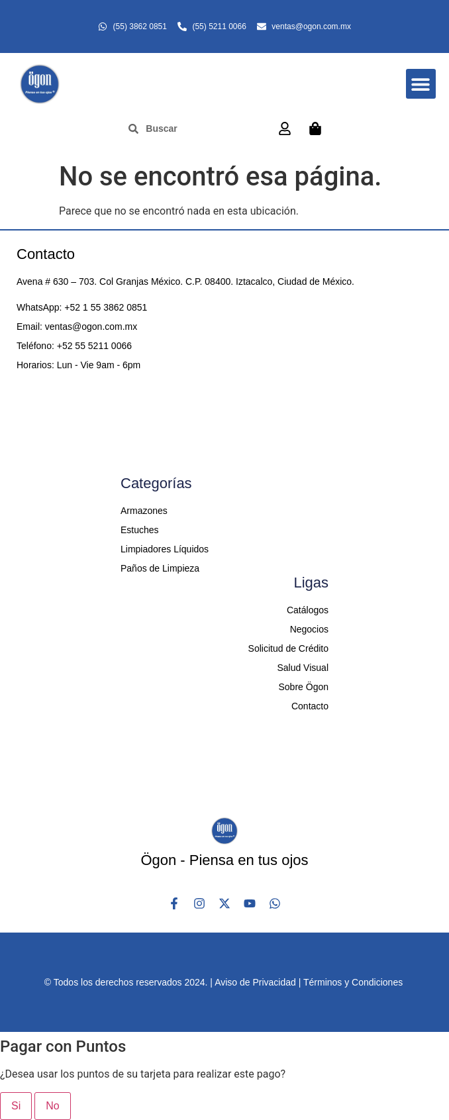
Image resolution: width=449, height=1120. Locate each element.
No (52, 1105)
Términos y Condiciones (353, 982)
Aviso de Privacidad (255, 982)
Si (16, 1105)
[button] (421, 84)
